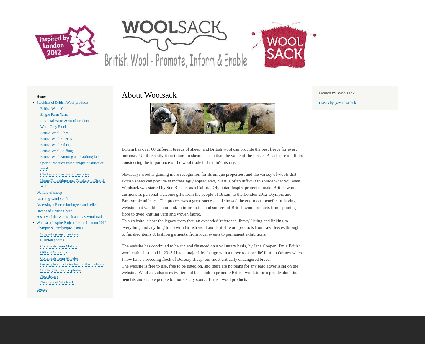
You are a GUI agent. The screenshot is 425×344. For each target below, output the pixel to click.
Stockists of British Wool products (63, 102)
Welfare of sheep (49, 192)
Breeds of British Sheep (55, 211)
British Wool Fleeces (56, 139)
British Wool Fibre (54, 133)
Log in (391, 6)
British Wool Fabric (55, 145)
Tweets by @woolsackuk (337, 103)
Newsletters (49, 276)
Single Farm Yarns (54, 115)
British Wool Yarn (54, 109)
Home (41, 96)
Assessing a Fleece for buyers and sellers (67, 205)
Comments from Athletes (59, 258)
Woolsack (343, 23)
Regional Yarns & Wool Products (65, 121)
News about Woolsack (57, 282)
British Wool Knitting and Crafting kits (69, 157)
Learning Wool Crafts (53, 199)
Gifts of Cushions (53, 252)
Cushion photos (52, 240)
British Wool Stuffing (56, 151)
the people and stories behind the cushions (72, 264)
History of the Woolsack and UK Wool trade (70, 217)
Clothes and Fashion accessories (64, 174)
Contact (42, 289)
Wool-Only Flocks (54, 127)
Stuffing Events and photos (60, 270)
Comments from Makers (58, 246)
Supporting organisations (59, 234)
